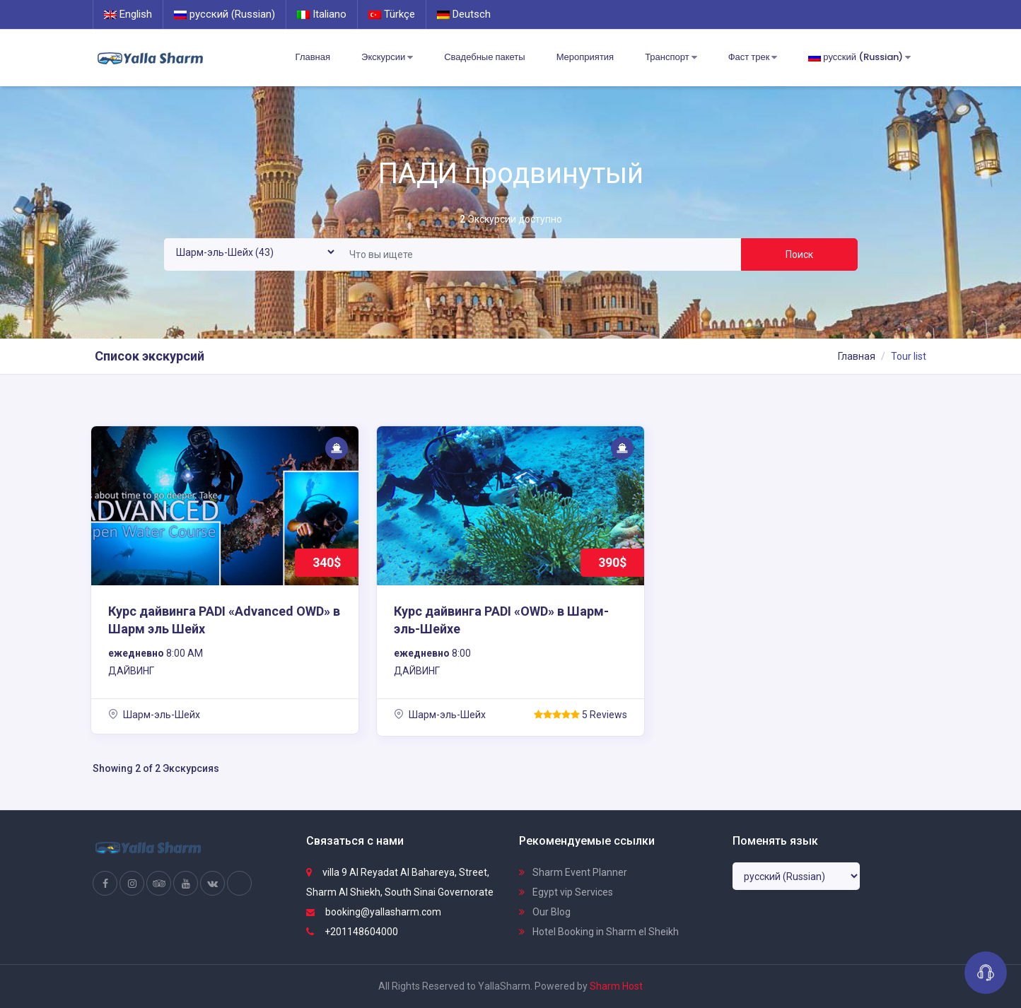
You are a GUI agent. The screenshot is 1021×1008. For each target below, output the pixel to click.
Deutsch (464, 14)
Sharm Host (616, 986)
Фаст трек (753, 57)
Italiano (321, 14)
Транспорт (671, 57)
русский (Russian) (224, 14)
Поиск (799, 254)
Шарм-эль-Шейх (154, 714)
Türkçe (391, 14)
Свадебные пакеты (484, 57)
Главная (313, 57)
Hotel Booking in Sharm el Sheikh (599, 931)
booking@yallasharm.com (373, 912)
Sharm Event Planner (573, 872)
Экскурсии (387, 57)
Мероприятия (585, 57)
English (128, 14)
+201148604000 (352, 931)
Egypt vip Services (566, 892)
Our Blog (545, 912)
